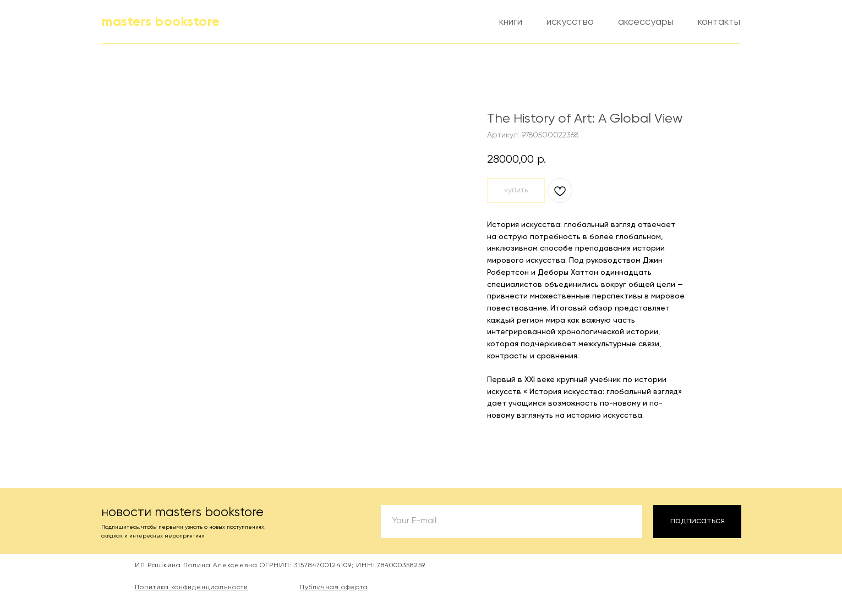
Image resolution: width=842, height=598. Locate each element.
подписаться (697, 521)
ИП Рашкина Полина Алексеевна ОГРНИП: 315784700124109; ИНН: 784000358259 (280, 565)
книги (510, 22)
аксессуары (646, 22)
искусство (570, 22)
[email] (511, 521)
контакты (719, 22)
